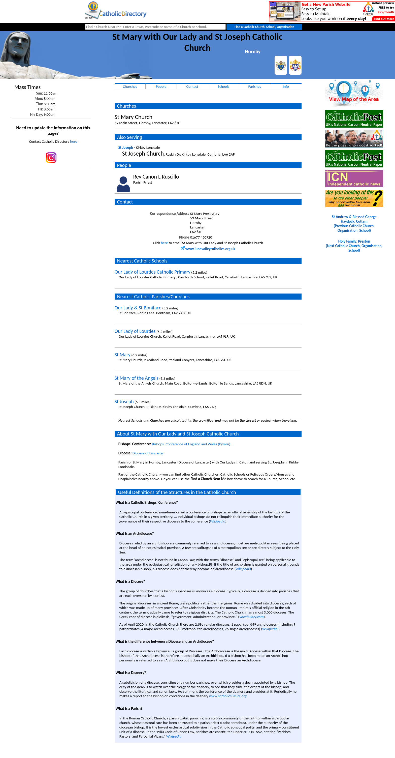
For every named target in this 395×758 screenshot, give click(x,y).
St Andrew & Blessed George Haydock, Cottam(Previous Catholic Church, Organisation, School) (354, 224)
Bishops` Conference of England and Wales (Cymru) (191, 444)
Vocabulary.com (251, 617)
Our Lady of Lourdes (135, 331)
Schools (223, 86)
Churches (130, 86)
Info (286, 86)
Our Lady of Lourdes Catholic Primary (152, 272)
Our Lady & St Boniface (138, 308)
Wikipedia (217, 521)
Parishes (254, 86)
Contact (192, 86)
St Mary (122, 355)
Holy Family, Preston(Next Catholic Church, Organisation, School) (354, 246)
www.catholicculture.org (228, 696)
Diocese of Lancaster (148, 453)
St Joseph (125, 147)
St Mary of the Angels (136, 378)
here (73, 141)
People (161, 86)
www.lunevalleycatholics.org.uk (208, 249)
